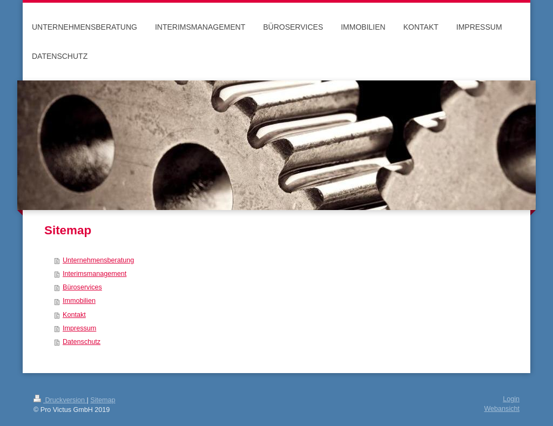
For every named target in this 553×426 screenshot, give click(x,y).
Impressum (79, 328)
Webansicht (502, 409)
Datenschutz (81, 342)
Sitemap (102, 400)
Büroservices (82, 287)
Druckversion (59, 400)
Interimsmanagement (94, 274)
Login (511, 399)
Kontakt (74, 315)
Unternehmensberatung (98, 260)
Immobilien (79, 301)
